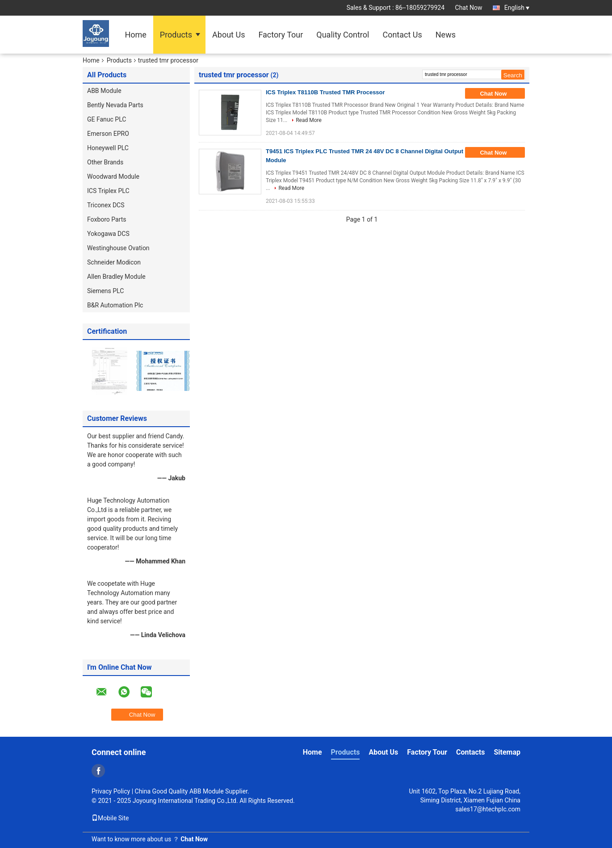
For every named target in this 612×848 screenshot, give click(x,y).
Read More (309, 120)
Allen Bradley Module (116, 276)
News (446, 34)
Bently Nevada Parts (115, 105)
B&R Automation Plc (115, 305)
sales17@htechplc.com (487, 809)
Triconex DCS (106, 205)
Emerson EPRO (108, 133)
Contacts (470, 752)
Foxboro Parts (106, 219)
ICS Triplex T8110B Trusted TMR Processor (325, 92)
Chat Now (468, 7)
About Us (228, 34)
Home (135, 34)
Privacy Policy (111, 791)
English (516, 7)
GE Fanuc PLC (106, 119)
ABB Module (104, 90)
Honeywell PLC (108, 147)
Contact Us (402, 34)
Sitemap (507, 752)
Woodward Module (113, 176)
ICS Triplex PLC (108, 190)
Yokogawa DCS (108, 233)
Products (176, 34)
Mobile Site (110, 818)
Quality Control (342, 34)
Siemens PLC (105, 290)
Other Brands (105, 162)
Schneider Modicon (114, 262)
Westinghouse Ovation (118, 248)
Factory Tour (280, 34)
